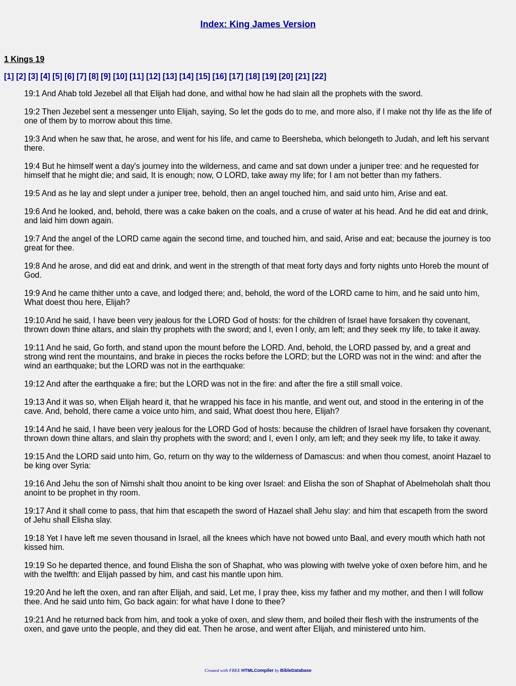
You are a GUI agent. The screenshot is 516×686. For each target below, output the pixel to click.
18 (252, 76)
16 (219, 76)
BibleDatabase (295, 670)
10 (119, 76)
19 (269, 76)
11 (136, 76)
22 (319, 76)
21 (302, 76)
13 (169, 76)
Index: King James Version (257, 24)
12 (153, 76)
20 (286, 76)
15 (203, 76)
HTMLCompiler (257, 670)
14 (186, 76)
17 (236, 76)
